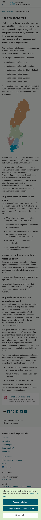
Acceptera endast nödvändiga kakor (20, 508)
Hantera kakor (20, 515)
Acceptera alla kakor (20, 502)
